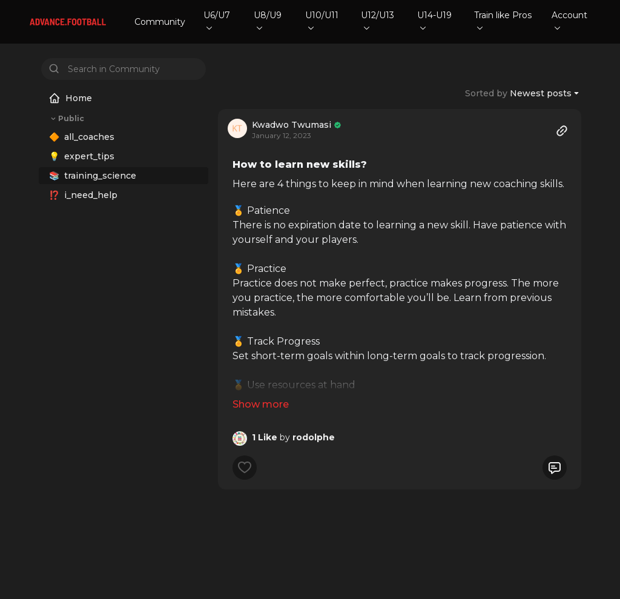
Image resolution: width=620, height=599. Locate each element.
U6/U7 (216, 20)
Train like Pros (503, 20)
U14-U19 (434, 20)
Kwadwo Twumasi (291, 124)
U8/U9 (268, 20)
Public (66, 119)
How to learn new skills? (299, 164)
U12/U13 (377, 20)
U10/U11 (321, 20)
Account (569, 20)
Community (159, 21)
